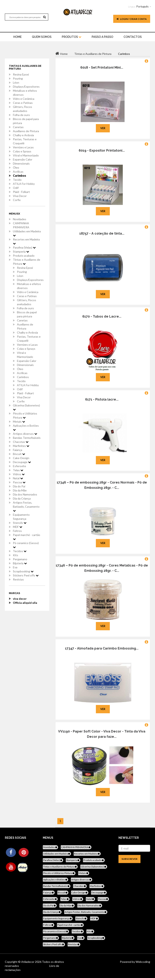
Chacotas (20, 441)
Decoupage (22, 462)
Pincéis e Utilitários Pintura (25, 415)
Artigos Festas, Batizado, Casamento (26, 506)
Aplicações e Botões (26, 427)
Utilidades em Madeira (27, 233)
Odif (16, 187)
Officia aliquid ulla (25, 602)
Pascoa (19, 482)
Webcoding (142, 961)
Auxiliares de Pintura (26, 131)
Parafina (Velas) (24, 247)
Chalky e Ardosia (23, 135)
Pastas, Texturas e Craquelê (25, 141)
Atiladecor (28, 961)
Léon (16, 82)
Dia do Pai (19, 486)
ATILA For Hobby (24, 183)
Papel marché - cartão (26, 536)
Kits (15, 555)
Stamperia (21, 251)
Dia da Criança (22, 498)
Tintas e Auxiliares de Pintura (26, 261)
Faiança (17, 450)
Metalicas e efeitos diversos (25, 92)
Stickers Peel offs (26, 575)
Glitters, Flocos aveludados (22, 109)
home (17, 36)
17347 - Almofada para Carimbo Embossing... (101, 648)
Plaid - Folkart (21, 191)
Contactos (133, 36)
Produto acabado (24, 255)
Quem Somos (41, 36)
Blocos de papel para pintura (26, 121)
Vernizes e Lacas (23, 147)
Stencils (19, 522)
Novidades (19, 219)
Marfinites (21, 446)
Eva (15, 567)
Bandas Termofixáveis (27, 437)
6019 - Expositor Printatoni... (102, 150)
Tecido (17, 179)
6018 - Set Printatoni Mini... (101, 67)
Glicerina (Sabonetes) (26, 407)
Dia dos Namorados (25, 494)
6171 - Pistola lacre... (101, 399)
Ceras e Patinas (23, 102)
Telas (18, 470)
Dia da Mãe (20, 490)
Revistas (18, 579)
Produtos (71, 36)
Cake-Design (21, 458)
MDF (17, 526)
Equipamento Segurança (21, 516)
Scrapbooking (23, 571)
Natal (18, 478)
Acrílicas (18, 171)
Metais (19, 421)
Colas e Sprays (22, 151)
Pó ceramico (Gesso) (26, 545)
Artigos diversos (25, 433)
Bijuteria (20, 563)
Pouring (18, 78)
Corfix (17, 200)
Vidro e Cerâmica (23, 98)
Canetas (18, 127)
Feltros (17, 531)
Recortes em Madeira (26, 241)
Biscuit (19, 454)
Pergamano (20, 559)
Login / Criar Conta (132, 18)
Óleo (16, 167)
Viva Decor (20, 196)
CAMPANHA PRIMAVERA (21, 225)
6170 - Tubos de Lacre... (101, 316)
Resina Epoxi (21, 74)
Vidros (19, 474)
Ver (102, 128)
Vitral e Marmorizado (26, 155)
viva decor (20, 598)
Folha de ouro (21, 115)
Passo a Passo (102, 36)
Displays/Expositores (26, 86)
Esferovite (19, 466)
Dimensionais (21, 163)
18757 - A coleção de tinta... (101, 233)
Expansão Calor (22, 159)
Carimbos (19, 175)
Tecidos (19, 551)
